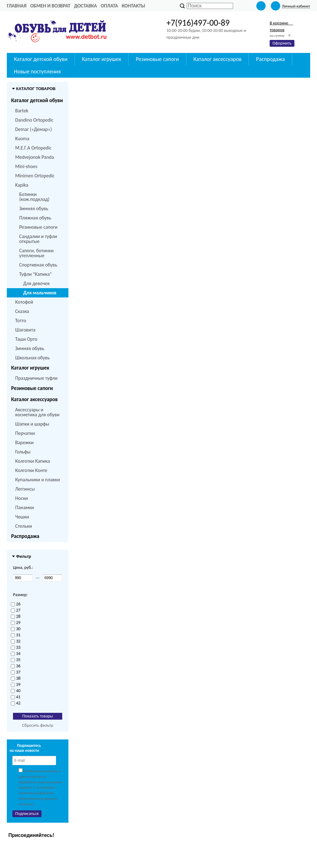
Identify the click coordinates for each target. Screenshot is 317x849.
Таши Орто (26, 339)
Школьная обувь (32, 358)
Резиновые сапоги (38, 227)
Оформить (282, 43)
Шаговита (25, 330)
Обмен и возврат (50, 6)
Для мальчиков (39, 293)
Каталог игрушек (30, 368)
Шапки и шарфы (32, 424)
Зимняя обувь (33, 208)
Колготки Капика (32, 461)
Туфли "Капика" (35, 274)
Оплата (109, 6)
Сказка (22, 311)
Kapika (21, 185)
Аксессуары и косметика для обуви (37, 412)
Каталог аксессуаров (34, 399)
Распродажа (25, 536)
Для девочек (36, 283)
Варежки (24, 442)
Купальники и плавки (37, 480)
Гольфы (23, 452)
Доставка (85, 6)
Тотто (20, 320)
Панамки (24, 507)
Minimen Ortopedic (34, 176)
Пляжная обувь (35, 218)
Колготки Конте (31, 470)
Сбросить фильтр (37, 725)
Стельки (23, 526)
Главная (16, 6)
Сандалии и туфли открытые (38, 238)
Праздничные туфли (36, 378)
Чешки (22, 517)
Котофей (24, 302)
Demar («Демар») (33, 129)
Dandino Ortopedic (34, 120)
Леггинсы (25, 489)
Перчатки (25, 433)
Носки (21, 498)
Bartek (21, 111)
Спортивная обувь (38, 265)
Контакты (133, 6)
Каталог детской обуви (37, 100)
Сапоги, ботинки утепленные (36, 253)
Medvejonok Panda (34, 157)
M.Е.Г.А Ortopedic (33, 148)
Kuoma (22, 138)
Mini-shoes (26, 166)
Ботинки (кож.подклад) (34, 196)
